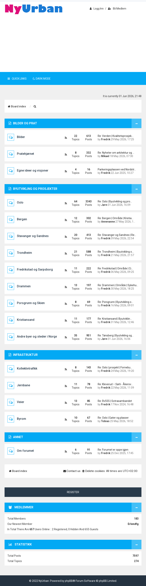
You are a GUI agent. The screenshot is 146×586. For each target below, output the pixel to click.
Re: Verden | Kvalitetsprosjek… (115, 135)
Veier (20, 402)
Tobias (105, 421)
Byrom (21, 419)
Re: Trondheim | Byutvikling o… (116, 251)
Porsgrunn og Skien (31, 303)
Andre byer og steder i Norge (37, 336)
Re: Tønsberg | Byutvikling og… (115, 335)
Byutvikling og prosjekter (33, 189)
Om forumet (25, 451)
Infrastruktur (23, 355)
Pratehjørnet (25, 154)
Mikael (105, 156)
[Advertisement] (73, 43)
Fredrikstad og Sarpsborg (35, 269)
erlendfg (133, 523)
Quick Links (17, 78)
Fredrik (105, 139)
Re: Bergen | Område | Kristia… (115, 218)
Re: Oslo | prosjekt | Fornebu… (115, 367)
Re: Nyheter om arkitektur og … (116, 152)
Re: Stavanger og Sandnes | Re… (117, 234)
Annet (16, 437)
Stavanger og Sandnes (33, 236)
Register (73, 492)
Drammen (24, 286)
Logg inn (97, 8)
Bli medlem (117, 8)
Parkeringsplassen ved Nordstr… (117, 169)
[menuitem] (35, 106)
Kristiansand (25, 320)
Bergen (22, 219)
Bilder (21, 137)
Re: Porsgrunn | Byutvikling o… (115, 301)
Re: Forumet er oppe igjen (113, 449)
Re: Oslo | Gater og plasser (113, 417)
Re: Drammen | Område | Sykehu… (117, 285)
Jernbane (23, 385)
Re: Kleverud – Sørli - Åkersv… (115, 384)
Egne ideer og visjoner (32, 170)
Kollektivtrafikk (27, 368)
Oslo (20, 202)
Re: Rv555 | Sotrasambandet (115, 400)
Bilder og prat (23, 123)
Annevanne (108, 221)
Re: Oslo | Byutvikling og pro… (115, 201)
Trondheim (24, 253)
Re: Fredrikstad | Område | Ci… (115, 268)
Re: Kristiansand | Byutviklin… (115, 318)
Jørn (104, 204)
